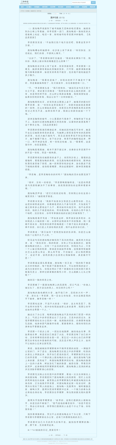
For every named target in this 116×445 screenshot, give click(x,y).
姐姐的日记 (33, 11)
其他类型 (84, 7)
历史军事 (52, 7)
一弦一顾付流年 (80, 23)
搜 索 (93, 2)
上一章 (50, 20)
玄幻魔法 (28, 7)
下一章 (65, 20)
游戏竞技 (68, 7)
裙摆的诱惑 (73, 23)
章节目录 (58, 20)
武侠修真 (36, 7)
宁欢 (89, 23)
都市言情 (44, 7)
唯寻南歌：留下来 (60, 23)
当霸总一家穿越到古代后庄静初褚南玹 (69, 439)
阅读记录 (92, 7)
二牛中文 (22, 11)
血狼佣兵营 (35, 23)
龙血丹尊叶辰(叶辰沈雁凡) (34, 439)
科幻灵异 (60, 7)
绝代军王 (86, 23)
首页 (22, 7)
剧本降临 (30, 23)
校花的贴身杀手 (52, 23)
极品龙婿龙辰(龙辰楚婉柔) (84, 439)
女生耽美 (76, 7)
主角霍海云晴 (57, 439)
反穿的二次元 (67, 23)
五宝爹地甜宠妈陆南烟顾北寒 (46, 439)
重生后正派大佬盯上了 (43, 23)
